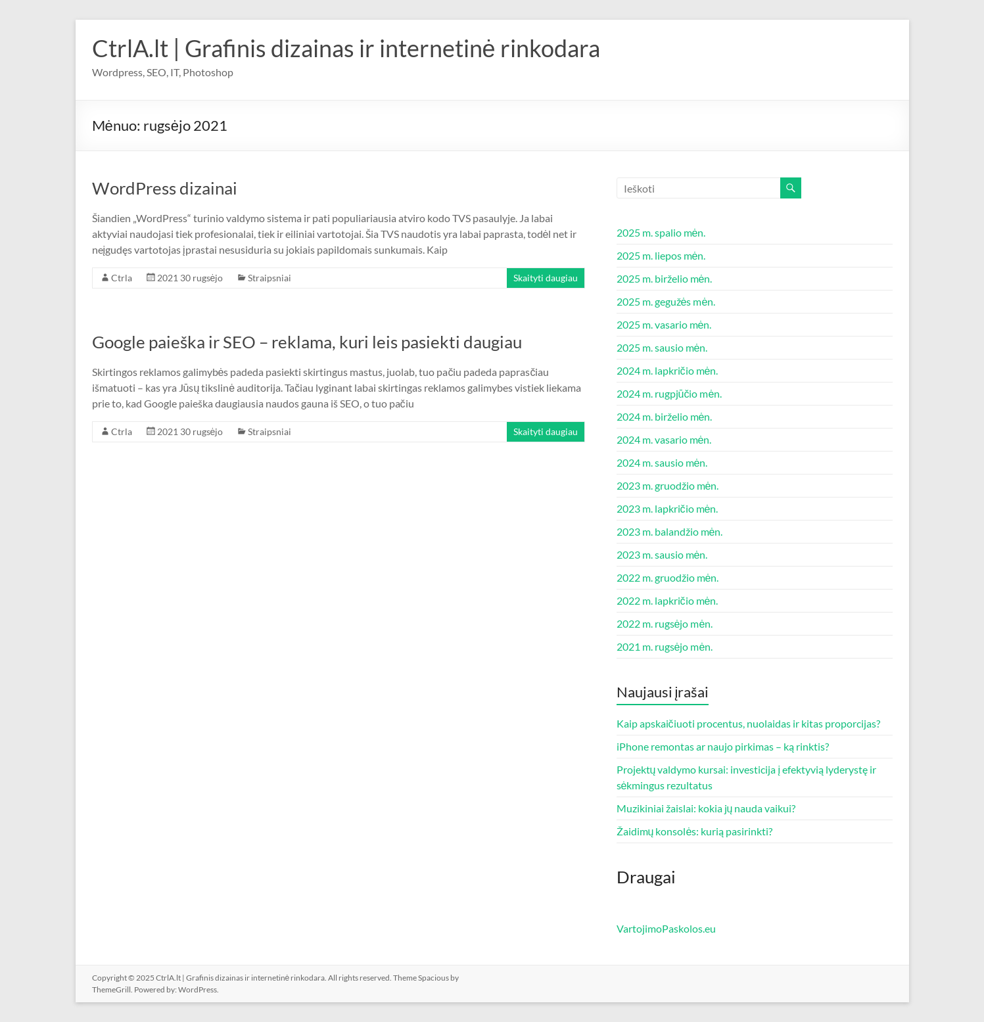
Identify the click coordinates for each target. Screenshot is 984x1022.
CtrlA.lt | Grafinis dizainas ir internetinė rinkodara (346, 48)
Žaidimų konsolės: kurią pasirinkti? (695, 831)
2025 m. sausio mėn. (662, 347)
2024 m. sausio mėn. (662, 462)
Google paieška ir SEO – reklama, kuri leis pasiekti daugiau (307, 341)
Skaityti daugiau (545, 277)
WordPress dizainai (164, 187)
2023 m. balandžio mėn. (670, 531)
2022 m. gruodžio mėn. (668, 577)
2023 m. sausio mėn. (662, 554)
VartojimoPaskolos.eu (666, 928)
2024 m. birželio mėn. (665, 416)
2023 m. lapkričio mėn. (667, 508)
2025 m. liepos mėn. (661, 255)
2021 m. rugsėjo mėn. (665, 646)
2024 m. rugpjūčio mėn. (669, 393)
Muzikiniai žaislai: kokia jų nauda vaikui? (706, 808)
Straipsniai (269, 277)
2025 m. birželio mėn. (665, 278)
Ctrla (121, 277)
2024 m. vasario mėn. (664, 439)
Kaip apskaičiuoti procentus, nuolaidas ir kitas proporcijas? (748, 723)
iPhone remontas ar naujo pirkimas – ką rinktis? (723, 746)
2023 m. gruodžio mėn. (668, 485)
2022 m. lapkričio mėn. (667, 600)
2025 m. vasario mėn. (664, 324)
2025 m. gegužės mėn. (666, 301)
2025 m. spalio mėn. (661, 232)
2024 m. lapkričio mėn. (667, 370)
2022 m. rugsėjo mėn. (665, 623)
